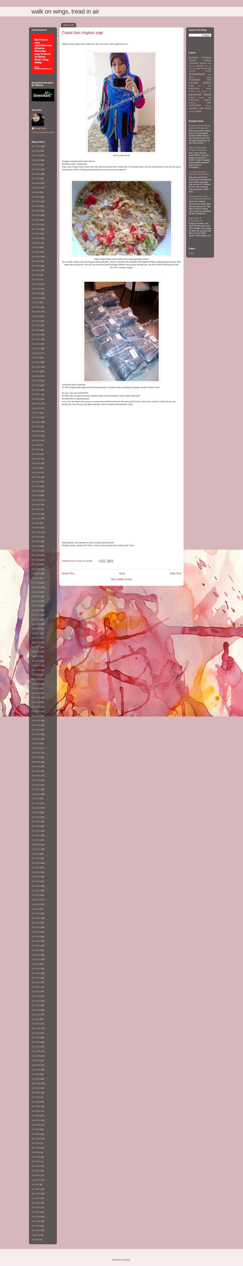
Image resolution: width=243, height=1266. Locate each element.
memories (194, 88)
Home (122, 573)
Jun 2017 (36, 638)
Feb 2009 (36, 1097)
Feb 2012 (36, 932)
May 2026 (36, 146)
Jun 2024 (36, 252)
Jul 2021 (35, 413)
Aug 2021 (36, 408)
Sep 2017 (36, 624)
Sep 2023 (36, 293)
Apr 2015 (36, 757)
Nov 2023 (36, 284)
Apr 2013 (36, 867)
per (210, 91)
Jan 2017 (36, 661)
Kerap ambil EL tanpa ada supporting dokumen (200, 197)
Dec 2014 (36, 775)
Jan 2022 (36, 385)
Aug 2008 (36, 1125)
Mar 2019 (36, 541)
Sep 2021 (36, 403)
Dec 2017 (36, 610)
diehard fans (205, 63)
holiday (208, 77)
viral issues (205, 108)
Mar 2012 (36, 927)
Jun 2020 (36, 472)
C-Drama (206, 57)
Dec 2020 (36, 445)
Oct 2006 (36, 1226)
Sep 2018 (36, 569)
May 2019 (36, 532)
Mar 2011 (36, 982)
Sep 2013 (36, 844)
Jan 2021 (36, 440)
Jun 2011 (36, 968)
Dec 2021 (36, 390)
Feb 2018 (36, 601)
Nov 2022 (36, 339)
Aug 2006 (36, 1235)
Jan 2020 (36, 495)
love (209, 79)
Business (194, 57)
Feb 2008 (36, 1152)
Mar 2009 (36, 1092)
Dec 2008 (36, 1106)
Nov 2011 (36, 945)
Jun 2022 (36, 362)
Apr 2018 (36, 592)
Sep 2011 (36, 955)
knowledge (194, 79)
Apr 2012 (36, 922)
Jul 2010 (35, 1019)
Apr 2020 (36, 481)
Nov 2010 (36, 1001)
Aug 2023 (36, 298)
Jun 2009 (36, 1079)
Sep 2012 (36, 899)
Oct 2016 (36, 674)
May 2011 (36, 973)
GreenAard (197, 74)
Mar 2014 (36, 817)
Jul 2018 (35, 578)
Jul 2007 (35, 1184)
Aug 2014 (36, 794)
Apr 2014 (36, 812)
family (200, 65)
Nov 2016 (36, 670)
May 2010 (36, 1028)
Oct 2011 (36, 950)
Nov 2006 (36, 1221)
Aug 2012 (36, 904)
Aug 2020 (36, 463)
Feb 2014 (36, 821)
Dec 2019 (36, 500)
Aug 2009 (36, 1069)
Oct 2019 (36, 509)
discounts (192, 66)
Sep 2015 (36, 734)
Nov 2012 (36, 890)
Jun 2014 (36, 803)
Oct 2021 (36, 399)
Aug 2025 (36, 187)
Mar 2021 (36, 431)
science (192, 103)
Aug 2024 (36, 243)
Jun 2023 (36, 307)
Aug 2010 (36, 1014)
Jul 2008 (35, 1129)
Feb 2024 (36, 270)
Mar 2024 (36, 266)
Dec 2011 (36, 941)
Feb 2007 (36, 1207)
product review (196, 97)
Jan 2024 (36, 275)
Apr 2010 (36, 1033)
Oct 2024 (36, 233)
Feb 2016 (36, 711)
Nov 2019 (36, 504)
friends (208, 71)
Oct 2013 (36, 840)
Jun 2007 (36, 1189)
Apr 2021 (36, 426)
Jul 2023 (35, 302)
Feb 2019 (36, 546)
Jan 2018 (36, 605)
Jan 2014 (36, 826)
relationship (194, 100)
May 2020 (36, 477)
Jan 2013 (36, 881)
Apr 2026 (36, 151)
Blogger (126, 1260)
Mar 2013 (36, 872)
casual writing (200, 60)
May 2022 (36, 367)
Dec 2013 (36, 831)
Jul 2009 (35, 1074)
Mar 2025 (36, 210)
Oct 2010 (36, 1005)
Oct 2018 (36, 564)
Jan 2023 (36, 330)
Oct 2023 (36, 288)
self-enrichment (200, 104)
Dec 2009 (36, 1051)
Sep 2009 (36, 1065)
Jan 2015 (36, 771)
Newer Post (68, 573)
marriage (193, 82)
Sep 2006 (36, 1230)
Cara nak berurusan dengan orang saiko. (198, 148)
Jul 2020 (35, 468)
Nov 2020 (36, 449)
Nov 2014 (36, 780)
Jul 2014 (35, 798)
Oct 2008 (36, 1115)
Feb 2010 (36, 1042)
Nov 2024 (36, 229)
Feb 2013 (36, 876)
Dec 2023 (36, 279)
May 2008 (36, 1138)
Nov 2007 (36, 1166)
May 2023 (36, 311)
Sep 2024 (36, 238)
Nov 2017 (36, 615)
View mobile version (121, 579)
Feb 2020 (36, 491)
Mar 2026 (36, 155)
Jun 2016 (36, 693)
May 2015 (36, 752)
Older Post (175, 573)
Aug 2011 (36, 959)
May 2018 (36, 587)
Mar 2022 (36, 376)
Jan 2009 (36, 1102)
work (198, 111)
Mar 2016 (36, 707)
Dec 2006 (36, 1216)
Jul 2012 (35, 909)
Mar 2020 (36, 486)
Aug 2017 (36, 628)
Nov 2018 (36, 560)
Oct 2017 (36, 619)
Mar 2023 (36, 321)
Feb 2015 (36, 766)
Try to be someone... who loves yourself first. (199, 173)
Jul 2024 (35, 247)
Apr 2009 (36, 1088)
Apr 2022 (36, 371)
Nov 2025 (36, 174)
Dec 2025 (36, 169)
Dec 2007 (36, 1161)
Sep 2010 (36, 1010)
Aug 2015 (36, 739)
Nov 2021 (36, 394)
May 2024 (36, 256)
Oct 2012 (36, 895)
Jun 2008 (36, 1134)
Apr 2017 (36, 647)
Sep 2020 (36, 458)
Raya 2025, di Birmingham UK (196, 219)
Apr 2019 (36, 537)
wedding (192, 111)
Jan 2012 (36, 936)
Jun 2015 (36, 748)
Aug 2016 (36, 684)
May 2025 (36, 201)
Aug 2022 (36, 353)
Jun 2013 (36, 858)
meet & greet (204, 86)
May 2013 (36, 863)
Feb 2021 (36, 435)
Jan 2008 (36, 1157)
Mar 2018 (36, 596)
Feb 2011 (36, 987)
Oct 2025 (36, 178)
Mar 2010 (36, 1037)
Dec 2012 (36, 886)
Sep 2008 (36, 1120)
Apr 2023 (36, 316)
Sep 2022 (36, 348)
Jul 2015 (35, 743)
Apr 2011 (36, 978)
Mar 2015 (36, 762)
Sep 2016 (36, 679)
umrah (208, 105)
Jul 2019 (35, 523)
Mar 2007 (36, 1203)
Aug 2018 (36, 573)
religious (207, 100)
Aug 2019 (36, 518)
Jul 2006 (35, 1239)
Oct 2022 (36, 344)
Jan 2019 (36, 550)
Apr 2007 (36, 1198)
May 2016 (36, 697)
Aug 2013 (36, 849)
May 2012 (36, 918)
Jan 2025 (36, 220)
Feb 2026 (36, 160)
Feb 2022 (36, 380)
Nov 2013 (36, 835)
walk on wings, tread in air (65, 11)
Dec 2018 (36, 555)
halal (209, 74)
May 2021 (36, 422)
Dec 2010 (36, 996)
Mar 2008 (36, 1148)
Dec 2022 (36, 334)
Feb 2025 (36, 215)
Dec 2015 (36, 720)
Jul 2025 (35, 192)
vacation (193, 108)
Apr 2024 (36, 261)
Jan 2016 (36, 716)
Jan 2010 (36, 1046)
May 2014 (36, 808)
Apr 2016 (36, 702)
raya (209, 97)
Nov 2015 (36, 725)
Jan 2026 (36, 164)
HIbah (191, 77)
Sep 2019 (36, 514)
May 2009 (36, 1083)
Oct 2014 (36, 785)
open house (202, 91)
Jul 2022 (35, 357)
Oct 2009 (36, 1060)
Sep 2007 (36, 1175)
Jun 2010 (36, 1023)
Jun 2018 (36, 582)
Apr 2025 (36, 206)
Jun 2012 (36, 913)
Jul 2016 (35, 688)
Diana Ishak (40, 128)
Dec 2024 (36, 224)
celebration (194, 63)
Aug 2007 (36, 1180)
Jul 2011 (35, 964)
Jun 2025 (36, 197)
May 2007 (36, 1193)
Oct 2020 (36, 454)
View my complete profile (43, 132)
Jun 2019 (36, 527)
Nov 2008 (36, 1111)
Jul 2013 (35, 854)
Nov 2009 (36, 1056)
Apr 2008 (36, 1143)
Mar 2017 (36, 651)
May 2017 (36, 642)
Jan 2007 (36, 1212)
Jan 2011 (36, 991)
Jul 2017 (35, 633)
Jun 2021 (36, 417)
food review (201, 68)
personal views (200, 94)
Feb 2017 (36, 656)
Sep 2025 (36, 183)
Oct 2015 (36, 729)
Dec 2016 (36, 665)
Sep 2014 (36, 789)
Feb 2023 (36, 325)
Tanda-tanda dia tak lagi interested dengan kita (199, 126)
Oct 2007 (36, 1170)
